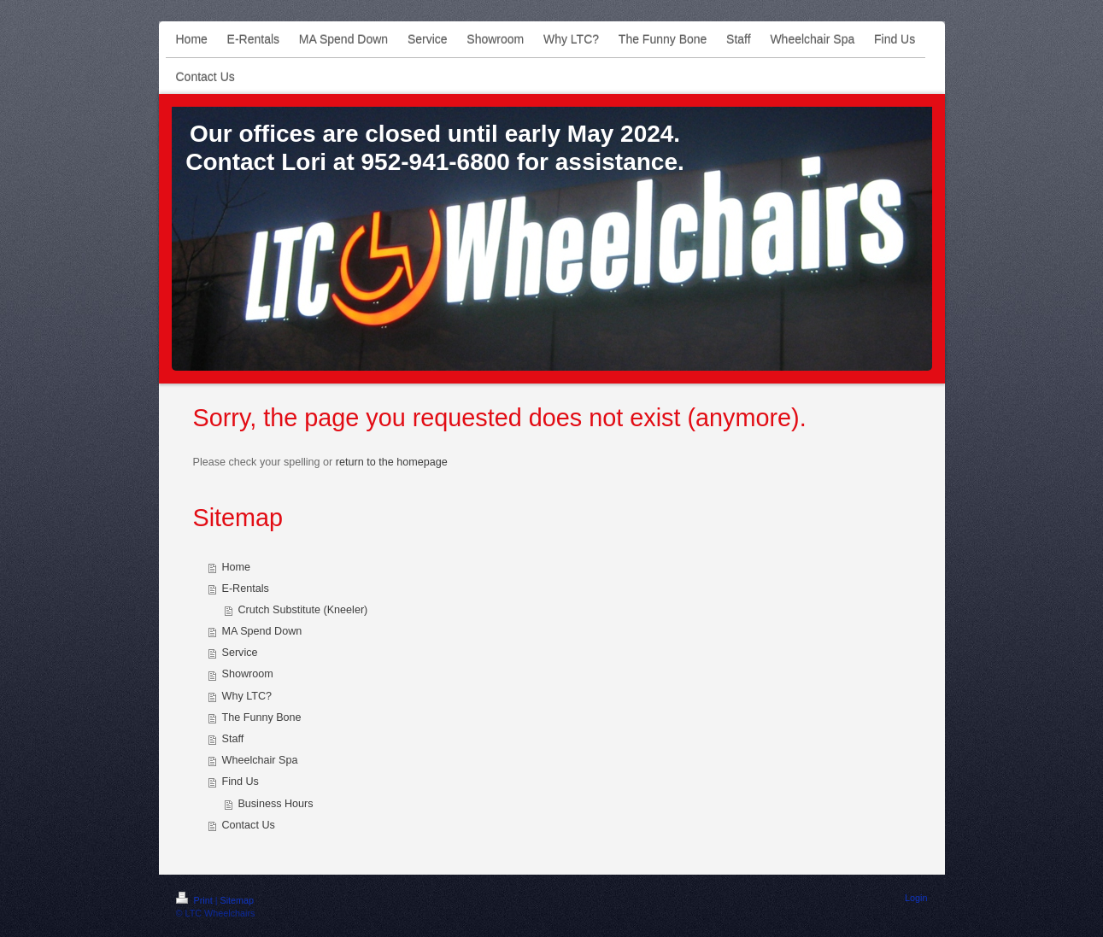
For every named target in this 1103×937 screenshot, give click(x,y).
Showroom (247, 674)
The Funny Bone (262, 717)
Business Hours (275, 804)
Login (916, 898)
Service (240, 653)
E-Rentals (245, 588)
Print (195, 900)
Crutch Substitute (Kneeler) (302, 610)
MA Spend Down (262, 631)
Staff (233, 739)
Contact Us (248, 825)
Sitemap (237, 900)
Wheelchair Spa (260, 760)
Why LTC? (247, 696)
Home (236, 567)
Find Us (240, 782)
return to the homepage (392, 462)
